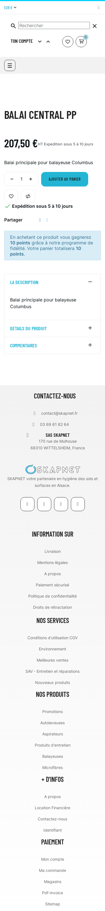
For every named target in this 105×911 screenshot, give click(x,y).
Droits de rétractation (52, 607)
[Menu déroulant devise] (10, 8)
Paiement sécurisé (52, 584)
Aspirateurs (52, 733)
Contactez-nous (52, 818)
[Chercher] (54, 25)
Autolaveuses (52, 722)
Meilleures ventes (52, 660)
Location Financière (52, 807)
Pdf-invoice (52, 892)
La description (24, 282)
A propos (52, 573)
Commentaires (23, 345)
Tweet (47, 220)
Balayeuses (52, 756)
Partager (40, 220)
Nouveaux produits (52, 682)
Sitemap (52, 903)
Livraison (53, 551)
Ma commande (52, 870)
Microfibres (52, 767)
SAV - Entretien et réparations (52, 671)
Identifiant (52, 830)
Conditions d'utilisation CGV (52, 637)
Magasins (52, 881)
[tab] (52, 282)
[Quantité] (21, 179)
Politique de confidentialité (52, 596)
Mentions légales (52, 562)
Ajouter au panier (65, 179)
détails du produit (28, 328)
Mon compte (52, 859)
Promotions (52, 711)
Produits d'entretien (53, 745)
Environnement (52, 648)
